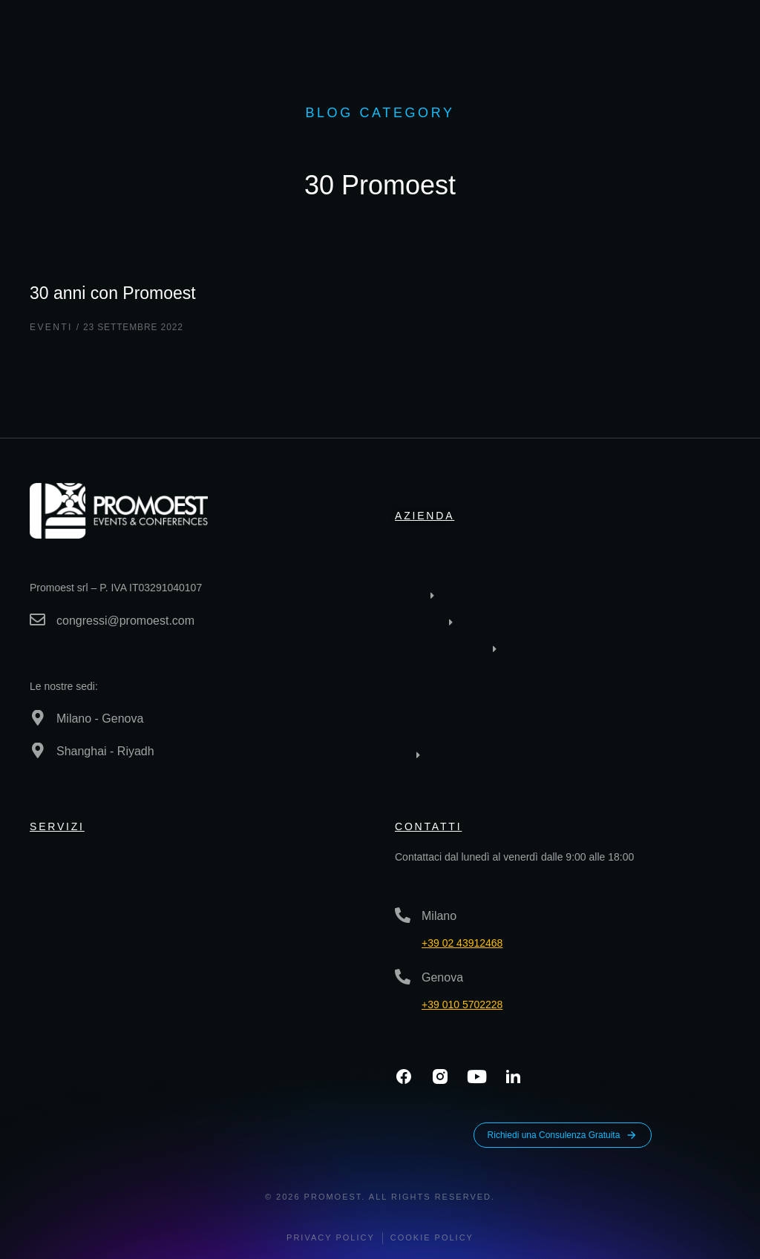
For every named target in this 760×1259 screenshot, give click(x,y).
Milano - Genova (99, 718)
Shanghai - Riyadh (105, 751)
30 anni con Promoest (120, 292)
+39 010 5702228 (462, 1004)
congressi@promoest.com (125, 620)
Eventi (51, 327)
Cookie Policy (432, 1237)
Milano (439, 916)
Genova (442, 977)
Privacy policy (330, 1237)
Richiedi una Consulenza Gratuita (563, 1135)
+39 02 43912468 (462, 943)
